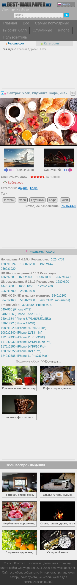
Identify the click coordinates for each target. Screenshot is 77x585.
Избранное (15, 182)
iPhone (64, 30)
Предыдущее (18, 159)
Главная (10, 23)
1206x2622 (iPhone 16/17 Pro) (21, 351)
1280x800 (62, 281)
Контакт (19, 563)
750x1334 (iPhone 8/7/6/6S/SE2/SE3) (26, 318)
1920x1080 (43, 277)
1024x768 (57, 259)
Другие (33, 49)
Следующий (59, 159)
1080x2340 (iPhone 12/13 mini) (21, 332)
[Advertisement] (38, 80)
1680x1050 (25, 286)
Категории (49, 43)
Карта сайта (8, 567)
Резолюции (13, 43)
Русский (64, 4)
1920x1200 (45, 286)
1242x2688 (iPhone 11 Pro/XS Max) (24, 355)
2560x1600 (8, 290)
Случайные (42, 30)
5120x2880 (27, 300)
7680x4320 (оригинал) (55, 300)
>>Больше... (50, 361)
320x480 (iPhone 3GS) (37, 304)
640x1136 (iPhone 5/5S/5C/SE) (21, 314)
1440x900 (7, 286)
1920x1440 (47, 264)
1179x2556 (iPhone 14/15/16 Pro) (23, 346)
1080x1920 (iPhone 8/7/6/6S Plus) (23, 328)
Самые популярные (52, 23)
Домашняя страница (57, 563)
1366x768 (7, 277)
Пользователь (15, 37)
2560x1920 (8, 268)
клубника (37, 200)
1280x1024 (8, 264)
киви (65, 200)
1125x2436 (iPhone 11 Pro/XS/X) (23, 337)
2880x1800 (27, 290)
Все (26, 23)
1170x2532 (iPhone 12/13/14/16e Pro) (26, 341)
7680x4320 (68, 206)
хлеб (22, 200)
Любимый (34, 563)
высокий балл (15, 30)
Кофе (43, 49)
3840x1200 (59, 295)
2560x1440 (63, 277)
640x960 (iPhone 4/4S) (16, 309)
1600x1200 (27, 264)
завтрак (9, 200)
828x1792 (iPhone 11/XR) (18, 323)
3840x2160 (8, 300)
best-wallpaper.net (63, 567)
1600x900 (25, 277)
